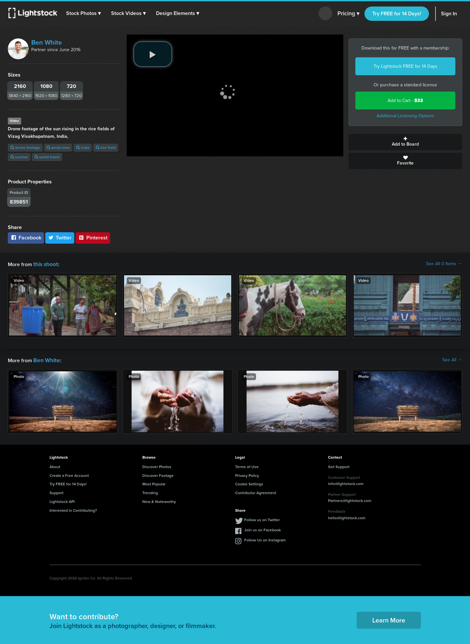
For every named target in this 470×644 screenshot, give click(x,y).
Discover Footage (158, 474)
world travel (47, 157)
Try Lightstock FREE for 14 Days (405, 66)
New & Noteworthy (159, 500)
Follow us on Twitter (262, 519)
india (82, 147)
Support (57, 491)
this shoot (44, 263)
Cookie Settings (249, 483)
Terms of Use (247, 465)
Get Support (338, 465)
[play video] (152, 54)
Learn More (388, 619)
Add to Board (405, 142)
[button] (84, 13)
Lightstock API (62, 500)
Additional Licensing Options (405, 115)
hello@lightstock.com (346, 517)
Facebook (25, 237)
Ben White (46, 42)
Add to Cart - (405, 100)
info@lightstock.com (345, 482)
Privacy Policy (247, 474)
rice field (106, 147)
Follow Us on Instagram (265, 539)
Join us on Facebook (262, 529)
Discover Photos (156, 465)
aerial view (58, 147)
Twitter (60, 237)
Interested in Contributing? (73, 509)
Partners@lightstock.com (349, 499)
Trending (150, 491)
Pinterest (92, 237)
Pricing (348, 14)
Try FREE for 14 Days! (396, 13)
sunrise (19, 157)
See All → (452, 359)
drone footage (25, 147)
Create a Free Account (69, 474)
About (55, 465)
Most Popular (153, 483)
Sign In (449, 13)
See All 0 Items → (444, 264)
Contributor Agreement (255, 491)
